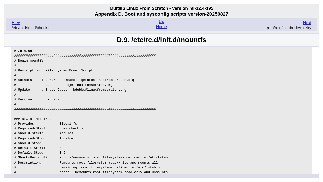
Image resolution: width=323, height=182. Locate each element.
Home (161, 27)
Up (161, 21)
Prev (16, 22)
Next (307, 22)
